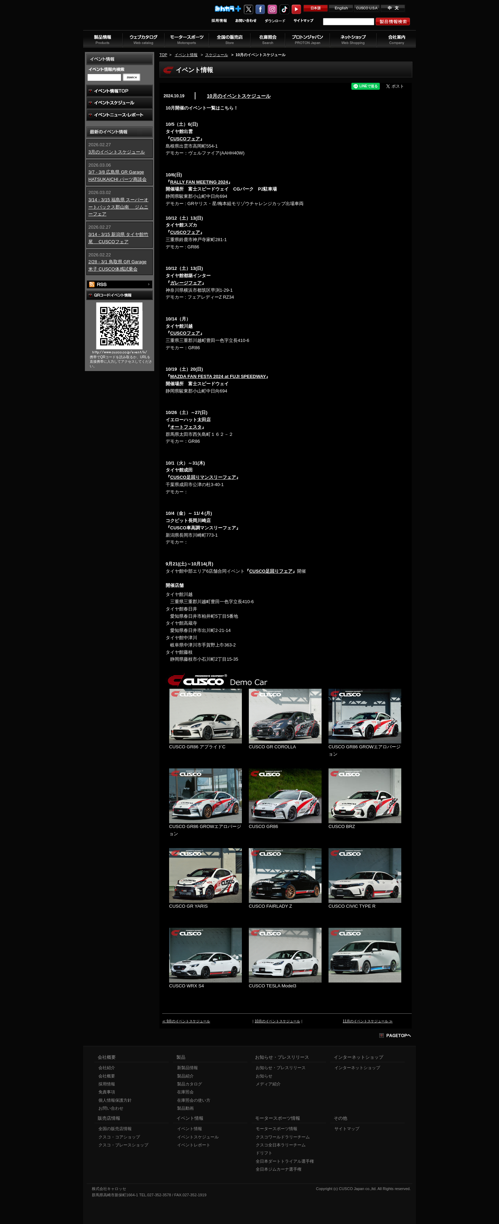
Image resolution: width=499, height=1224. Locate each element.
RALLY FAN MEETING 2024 (199, 182)
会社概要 (106, 1076)
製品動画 (185, 1108)
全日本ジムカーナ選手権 (278, 1169)
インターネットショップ (357, 1067)
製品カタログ (189, 1084)
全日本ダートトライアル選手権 (285, 1161)
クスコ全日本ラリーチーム (281, 1145)
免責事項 (106, 1092)
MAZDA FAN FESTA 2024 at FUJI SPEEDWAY (218, 376)
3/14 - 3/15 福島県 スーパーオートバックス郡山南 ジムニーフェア (118, 207)
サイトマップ (346, 1128)
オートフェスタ (186, 427)
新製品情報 (187, 1067)
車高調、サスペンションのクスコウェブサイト (128, 18)
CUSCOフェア (185, 138)
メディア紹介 (268, 1084)
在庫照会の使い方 (193, 1100)
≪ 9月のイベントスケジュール (186, 1021)
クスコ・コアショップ (119, 1137)
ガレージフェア (186, 282)
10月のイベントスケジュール (239, 96)
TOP (163, 55)
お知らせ (264, 1076)
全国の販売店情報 (115, 1128)
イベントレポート (193, 1145)
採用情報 (106, 1084)
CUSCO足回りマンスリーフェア (203, 477)
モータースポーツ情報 (276, 1128)
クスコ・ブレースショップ (123, 1145)
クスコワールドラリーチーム (283, 1137)
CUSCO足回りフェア (270, 571)
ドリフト (264, 1153)
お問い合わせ (110, 1108)
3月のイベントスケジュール (116, 152)
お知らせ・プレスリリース (281, 1067)
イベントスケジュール (198, 1137)
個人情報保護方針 (115, 1100)
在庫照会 (185, 1092)
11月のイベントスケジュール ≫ (368, 1021)
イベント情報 (186, 55)
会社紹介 (106, 1067)
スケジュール (216, 55)
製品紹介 (185, 1076)
